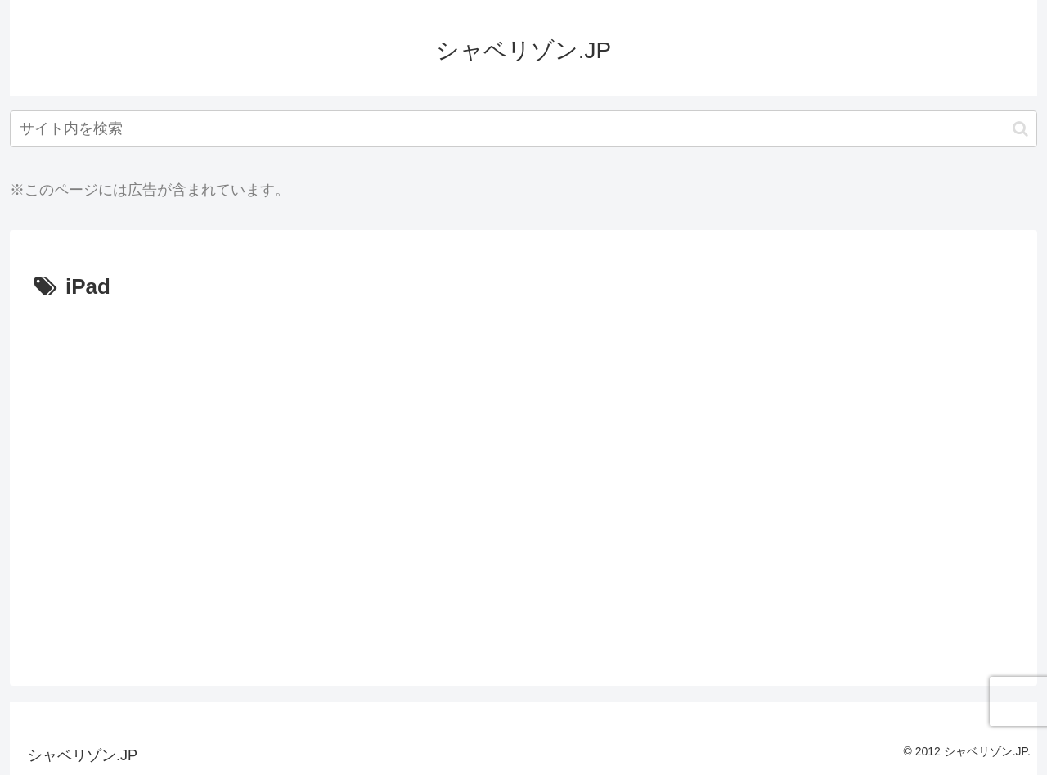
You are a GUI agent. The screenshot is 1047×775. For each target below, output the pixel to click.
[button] (1020, 128)
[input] (523, 128)
